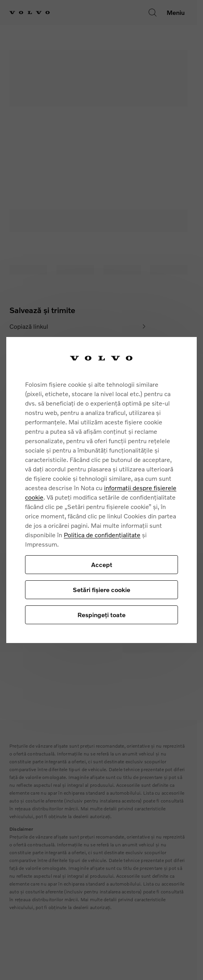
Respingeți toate (101, 614)
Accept (101, 564)
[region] (101, 490)
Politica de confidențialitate (102, 534)
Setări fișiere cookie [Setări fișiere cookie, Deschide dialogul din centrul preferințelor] (101, 589)
